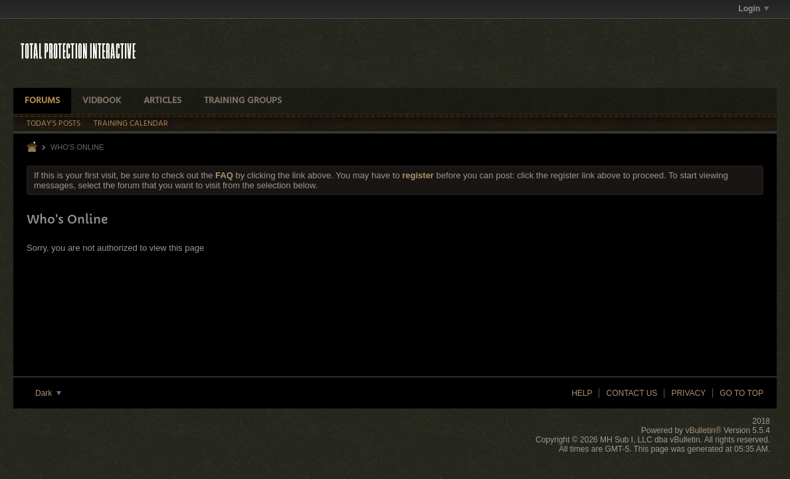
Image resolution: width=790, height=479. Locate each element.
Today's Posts (53, 123)
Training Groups (243, 100)
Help (581, 393)
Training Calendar (131, 123)
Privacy (688, 393)
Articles (162, 100)
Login (753, 8)
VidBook (101, 100)
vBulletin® (703, 430)
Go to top (741, 393)
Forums (42, 100)
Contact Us (631, 393)
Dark (48, 393)
